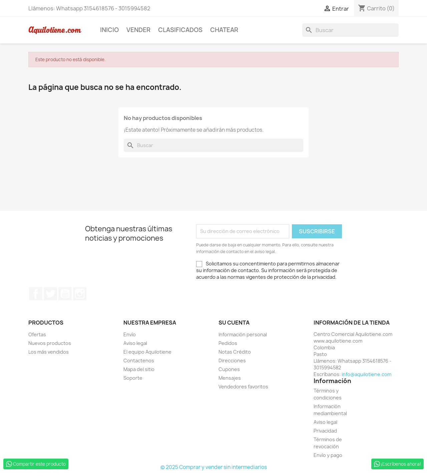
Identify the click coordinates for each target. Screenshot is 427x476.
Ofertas (37, 334)
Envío (129, 334)
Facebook (35, 294)
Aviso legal (135, 343)
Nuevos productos (49, 343)
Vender (138, 30)
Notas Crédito (235, 352)
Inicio (109, 30)
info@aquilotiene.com (366, 374)
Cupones (229, 369)
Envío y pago (328, 455)
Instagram (79, 294)
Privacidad (325, 431)
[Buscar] (350, 30)
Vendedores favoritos (243, 386)
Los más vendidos (48, 352)
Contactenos (138, 360)
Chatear (224, 30)
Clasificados (180, 30)
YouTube (65, 294)
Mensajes (230, 378)
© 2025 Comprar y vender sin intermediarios (213, 467)
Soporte (132, 378)
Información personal (243, 334)
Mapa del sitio (138, 369)
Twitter (50, 294)
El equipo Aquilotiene (147, 352)
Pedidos (228, 343)
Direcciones (232, 360)
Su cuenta (234, 322)
